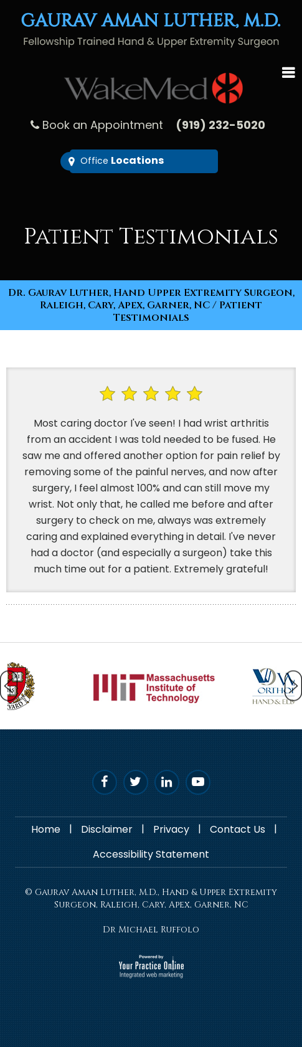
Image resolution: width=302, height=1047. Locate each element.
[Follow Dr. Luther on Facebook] (104, 782)
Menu (288, 71)
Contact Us (237, 829)
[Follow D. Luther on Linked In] (167, 782)
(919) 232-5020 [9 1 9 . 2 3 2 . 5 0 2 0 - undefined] (220, 125)
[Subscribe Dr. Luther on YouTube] (198, 782)
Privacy (171, 829)
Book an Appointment (102, 125)
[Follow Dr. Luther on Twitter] (136, 782)
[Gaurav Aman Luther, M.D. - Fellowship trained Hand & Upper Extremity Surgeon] (151, 29)
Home (45, 829)
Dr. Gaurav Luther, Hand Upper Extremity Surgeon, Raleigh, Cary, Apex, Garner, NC (151, 299)
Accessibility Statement (151, 854)
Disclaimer (107, 829)
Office (122, 160)
